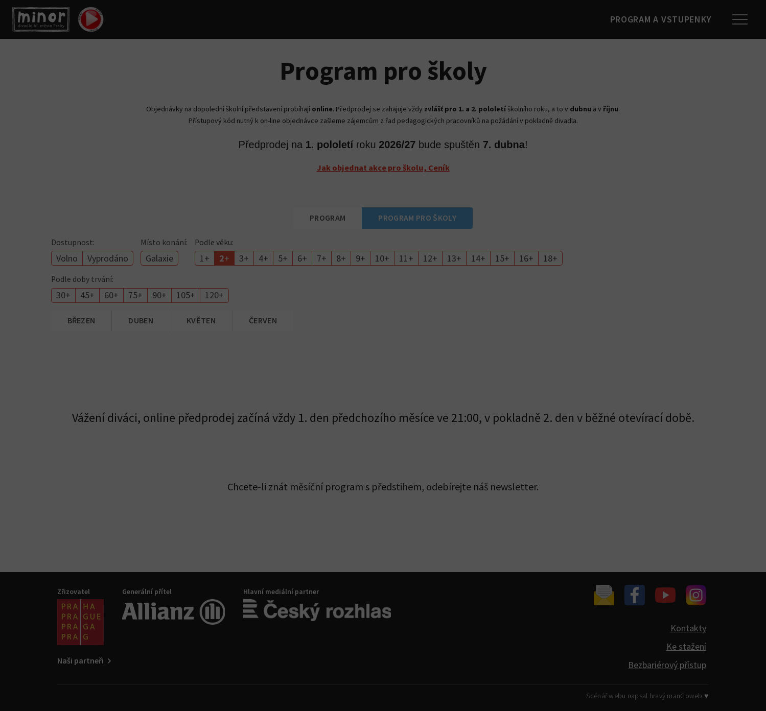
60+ (111, 295)
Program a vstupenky (656, 19)
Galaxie (159, 258)
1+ (205, 258)
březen (81, 320)
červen (263, 320)
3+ (244, 258)
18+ (550, 258)
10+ (382, 258)
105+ (185, 295)
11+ (406, 258)
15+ (502, 258)
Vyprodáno (107, 258)
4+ (263, 258)
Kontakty (688, 628)
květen (201, 320)
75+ (135, 295)
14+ (478, 258)
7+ (322, 258)
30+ (63, 295)
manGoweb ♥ (687, 695)
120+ (214, 295)
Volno (67, 258)
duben (140, 320)
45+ (87, 295)
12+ (430, 258)
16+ (526, 258)
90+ (159, 295)
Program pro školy (417, 217)
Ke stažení (686, 646)
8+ (341, 258)
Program (327, 217)
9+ (360, 258)
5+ (283, 258)
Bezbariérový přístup (667, 665)
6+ (302, 258)
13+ (454, 258)
